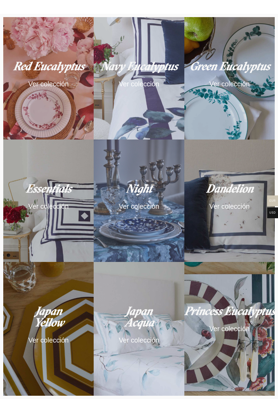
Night (139, 189)
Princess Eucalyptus (229, 311)
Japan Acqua (139, 317)
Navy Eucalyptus (139, 66)
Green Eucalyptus (229, 66)
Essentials (48, 189)
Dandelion (229, 189)
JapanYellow (49, 317)
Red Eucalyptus (48, 66)
